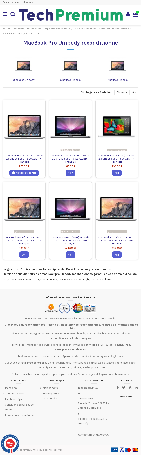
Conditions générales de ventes (19, 407)
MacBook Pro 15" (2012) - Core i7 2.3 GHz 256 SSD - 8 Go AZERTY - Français (116, 158)
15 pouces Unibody (70, 80)
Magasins (28, 2)
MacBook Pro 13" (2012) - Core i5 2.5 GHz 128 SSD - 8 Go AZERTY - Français (117, 240)
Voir (70, 172)
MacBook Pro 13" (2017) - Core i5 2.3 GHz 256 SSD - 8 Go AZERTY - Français (70, 240)
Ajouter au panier (24, 172)
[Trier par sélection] (121, 92)
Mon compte (50, 387)
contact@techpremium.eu (93, 434)
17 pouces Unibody (117, 80)
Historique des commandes (51, 396)
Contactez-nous (11, 2)
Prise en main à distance (19, 415)
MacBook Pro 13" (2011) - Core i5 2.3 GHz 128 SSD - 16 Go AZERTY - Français (70, 158)
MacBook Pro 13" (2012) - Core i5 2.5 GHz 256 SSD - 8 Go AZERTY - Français (24, 158)
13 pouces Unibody (23, 80)
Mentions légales (15, 399)
